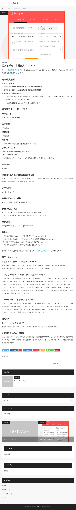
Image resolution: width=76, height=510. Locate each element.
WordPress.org (6, 498)
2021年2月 (7, 414)
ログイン (4, 486)
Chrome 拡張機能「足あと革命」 (13, 70)
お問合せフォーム (43, 251)
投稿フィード (6, 490)
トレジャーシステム (10, 3)
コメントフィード (7, 494)
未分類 (4, 12)
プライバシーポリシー (21, 381)
